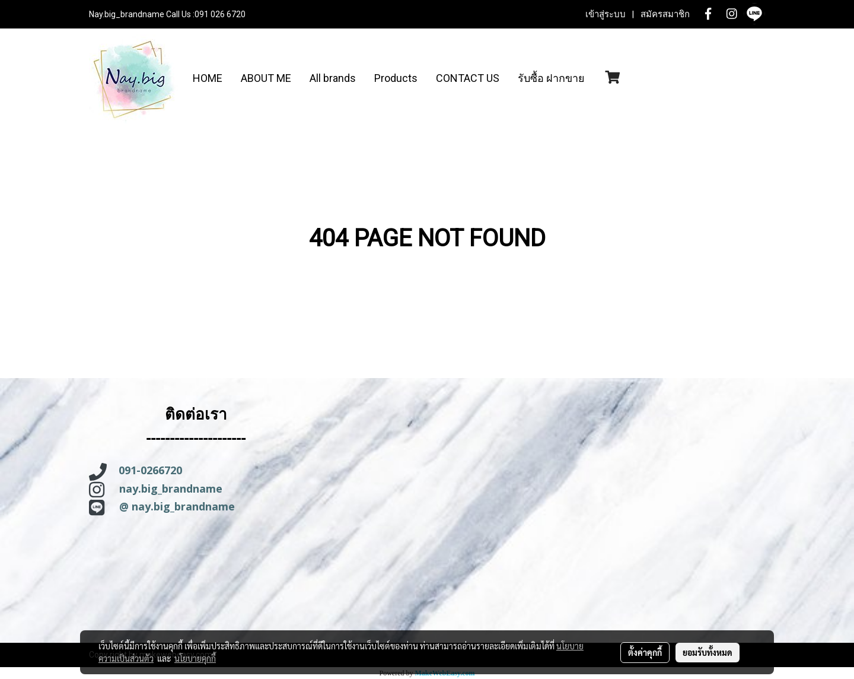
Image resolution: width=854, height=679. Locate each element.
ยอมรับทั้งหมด (707, 652)
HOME (207, 78)
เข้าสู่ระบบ (605, 14)
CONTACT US (467, 78)
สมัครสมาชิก (665, 14)
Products (396, 78)
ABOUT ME (266, 78)
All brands (333, 78)
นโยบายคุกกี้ (195, 658)
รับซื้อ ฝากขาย (551, 78)
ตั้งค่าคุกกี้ (645, 652)
